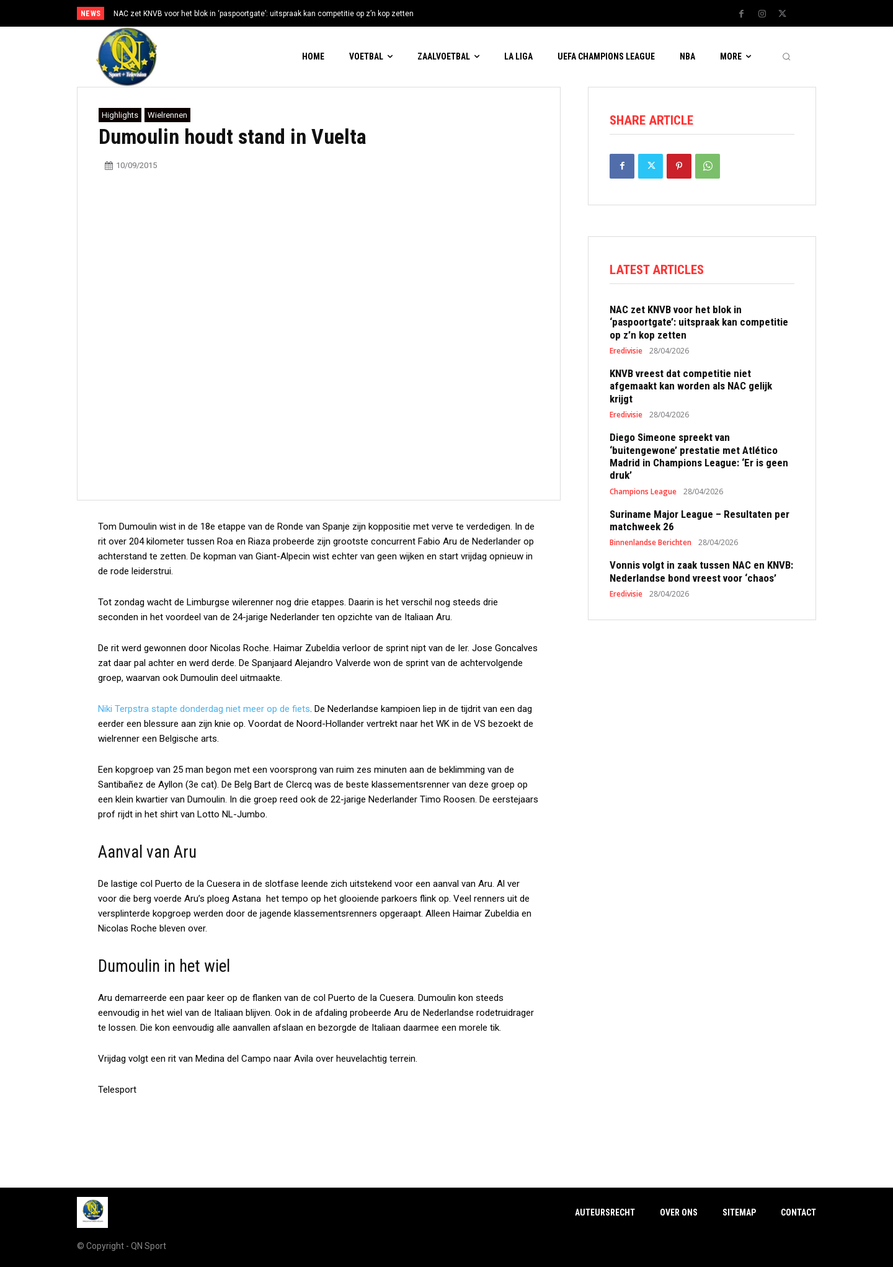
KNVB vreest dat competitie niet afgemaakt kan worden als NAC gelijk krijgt (691, 386)
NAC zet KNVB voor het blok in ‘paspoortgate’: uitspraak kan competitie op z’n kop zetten (263, 13)
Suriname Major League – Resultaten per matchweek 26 (699, 520)
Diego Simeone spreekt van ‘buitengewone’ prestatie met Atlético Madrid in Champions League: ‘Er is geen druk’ (699, 456)
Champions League (643, 492)
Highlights (120, 115)
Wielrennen (167, 115)
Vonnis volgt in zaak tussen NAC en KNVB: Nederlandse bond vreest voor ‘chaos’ (701, 571)
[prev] (468, 13)
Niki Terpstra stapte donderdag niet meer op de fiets (204, 708)
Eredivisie (626, 351)
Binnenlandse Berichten (650, 542)
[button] (786, 57)
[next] (487, 13)
